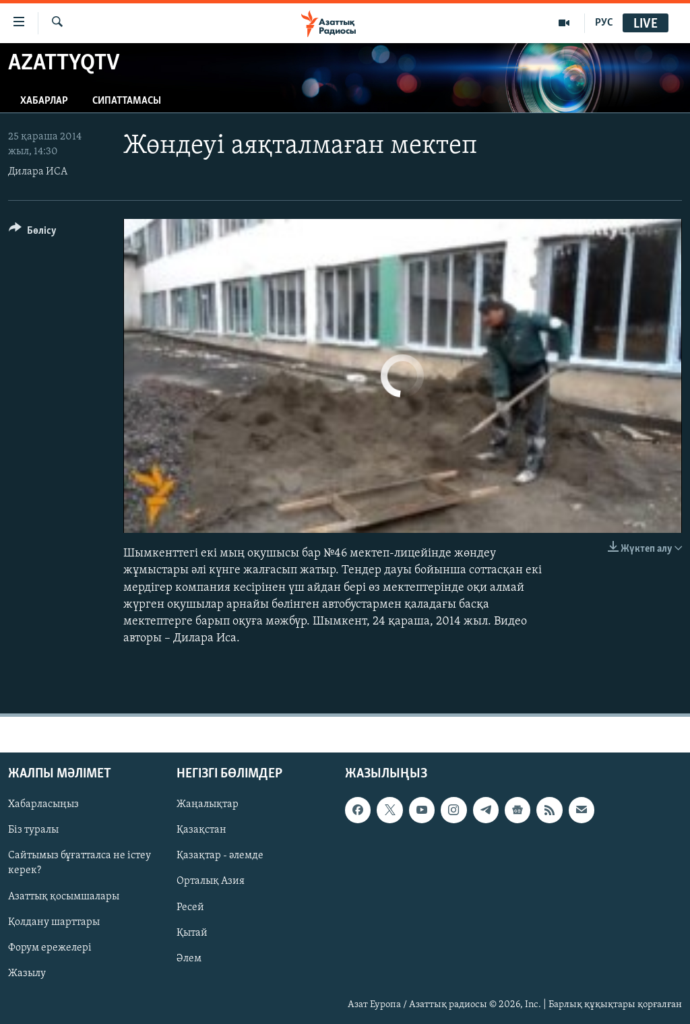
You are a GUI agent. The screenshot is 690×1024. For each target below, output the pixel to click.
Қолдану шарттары (54, 922)
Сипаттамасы (126, 101)
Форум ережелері (50, 947)
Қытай (192, 933)
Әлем (189, 958)
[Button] (33, 233)
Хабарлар (44, 101)
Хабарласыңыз (43, 805)
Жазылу (27, 973)
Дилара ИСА (37, 171)
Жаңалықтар (208, 805)
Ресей (190, 907)
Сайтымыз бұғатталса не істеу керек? (79, 863)
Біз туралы (33, 830)
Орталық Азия (211, 881)
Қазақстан (201, 830)
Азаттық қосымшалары (63, 896)
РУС (604, 23)
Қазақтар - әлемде (220, 856)
